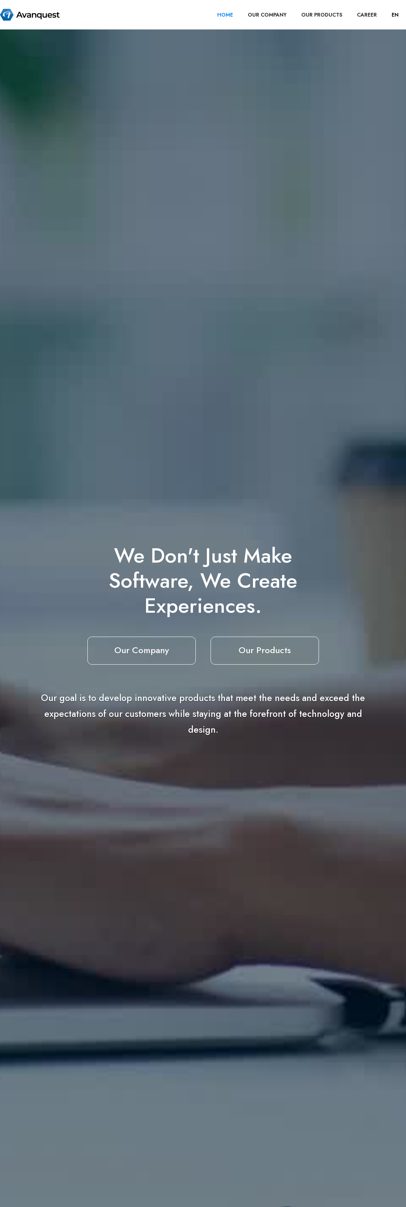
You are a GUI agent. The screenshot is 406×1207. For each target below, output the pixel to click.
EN (395, 14)
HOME (225, 14)
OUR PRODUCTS (321, 14)
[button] (395, 14)
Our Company (141, 650)
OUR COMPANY (267, 14)
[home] (30, 15)
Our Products (265, 650)
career (367, 14)
